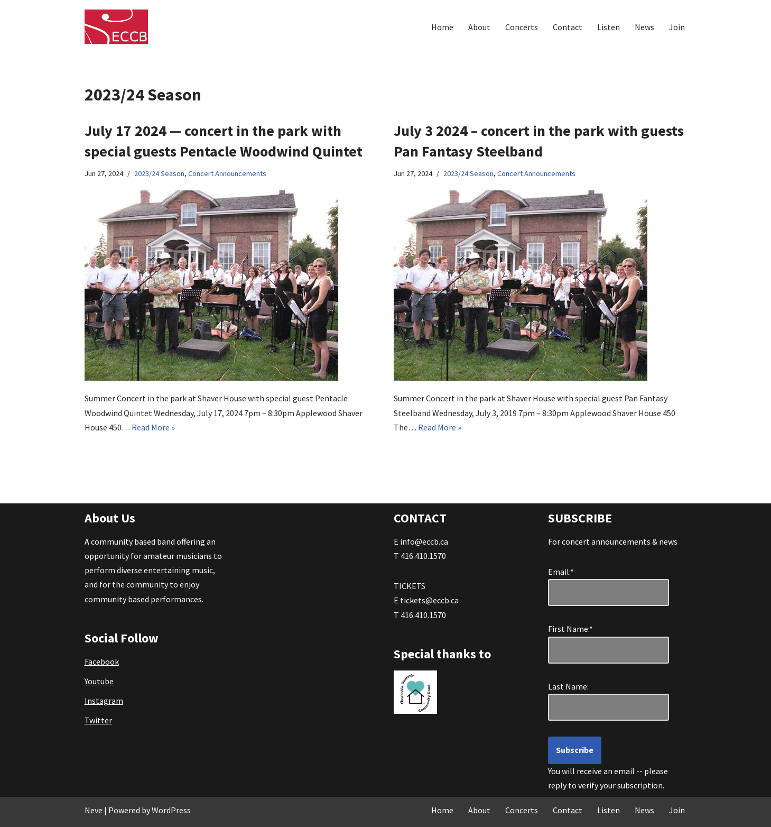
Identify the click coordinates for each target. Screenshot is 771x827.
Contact (567, 27)
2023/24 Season (159, 173)
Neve (94, 810)
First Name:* (573, 628)
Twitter (98, 720)
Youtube (99, 681)
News (644, 27)
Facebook (102, 661)
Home (442, 27)
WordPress (171, 810)
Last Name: (573, 686)
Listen (608, 27)
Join (677, 27)
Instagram (104, 700)
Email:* (561, 571)
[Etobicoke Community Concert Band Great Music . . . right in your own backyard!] (116, 27)
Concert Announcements (227, 173)
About (479, 27)
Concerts (521, 27)
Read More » (153, 427)
